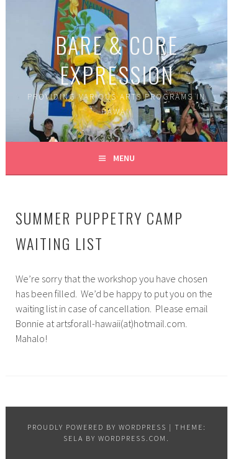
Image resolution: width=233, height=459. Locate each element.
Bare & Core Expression (116, 59)
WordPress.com (132, 438)
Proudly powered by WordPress (97, 427)
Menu (124, 158)
